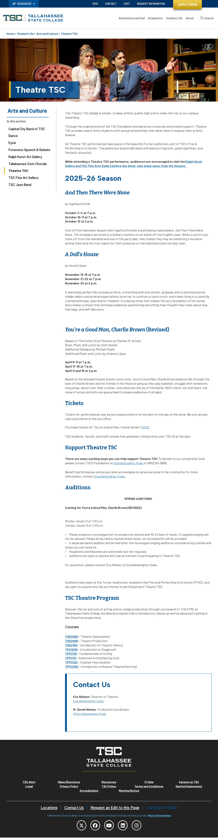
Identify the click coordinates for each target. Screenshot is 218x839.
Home (10, 33)
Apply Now (187, 4)
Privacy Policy (69, 786)
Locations (49, 807)
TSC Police (109, 786)
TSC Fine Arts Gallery (96, 166)
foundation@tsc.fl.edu (128, 463)
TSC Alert (29, 782)
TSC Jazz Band (19, 185)
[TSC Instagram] (140, 826)
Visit (127, 3)
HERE (145, 427)
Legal (29, 786)
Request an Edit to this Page (115, 807)
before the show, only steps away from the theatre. (149, 166)
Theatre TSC (69, 33)
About (190, 18)
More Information (159, 815)
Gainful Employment (189, 786)
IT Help (148, 782)
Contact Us (74, 807)
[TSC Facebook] (93, 826)
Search (209, 18)
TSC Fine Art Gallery (23, 178)
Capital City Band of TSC (26, 129)
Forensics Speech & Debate (29, 150)
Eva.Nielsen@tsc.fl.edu (109, 476)
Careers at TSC (189, 782)
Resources (22, 3)
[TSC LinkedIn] (124, 826)
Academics (155, 18)
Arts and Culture (47, 33)
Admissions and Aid (132, 18)
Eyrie (12, 143)
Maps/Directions (69, 782)
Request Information (151, 3)
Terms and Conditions (148, 786)
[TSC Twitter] (78, 826)
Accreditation (89, 790)
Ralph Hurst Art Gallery (25, 157)
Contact (110, 3)
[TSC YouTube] (109, 826)
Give (95, 3)
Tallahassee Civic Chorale (27, 164)
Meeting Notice (129, 790)
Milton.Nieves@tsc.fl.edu (89, 714)
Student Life (174, 18)
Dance (13, 136)
